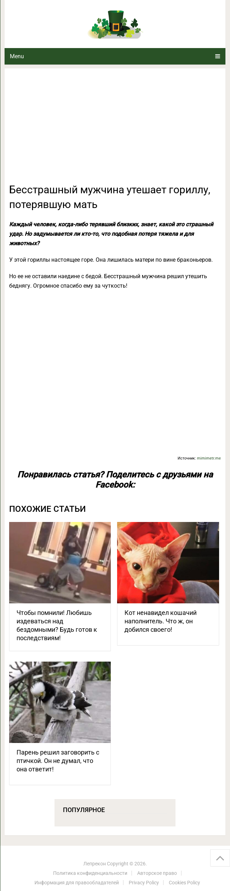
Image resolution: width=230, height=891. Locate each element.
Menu (17, 56)
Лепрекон (94, 863)
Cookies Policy (184, 882)
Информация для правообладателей (76, 882)
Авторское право (157, 873)
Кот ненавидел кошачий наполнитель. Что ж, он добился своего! (160, 621)
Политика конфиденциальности (90, 873)
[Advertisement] (115, 130)
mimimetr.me (209, 458)
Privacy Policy (144, 882)
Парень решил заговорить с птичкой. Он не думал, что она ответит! (58, 761)
